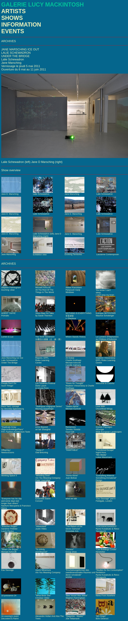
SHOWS (12, 18)
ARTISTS (13, 11)
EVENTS (12, 31)
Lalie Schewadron (12, 59)
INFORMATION (21, 24)
